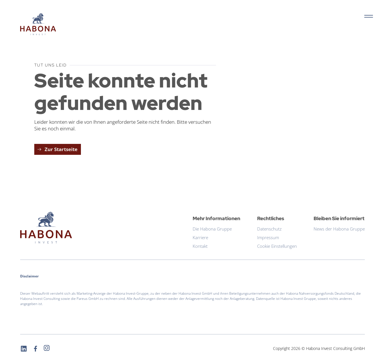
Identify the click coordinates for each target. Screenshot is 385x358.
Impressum (268, 237)
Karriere (200, 237)
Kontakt (200, 246)
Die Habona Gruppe (212, 229)
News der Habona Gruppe (339, 229)
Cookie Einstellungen (277, 246)
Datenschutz (269, 229)
